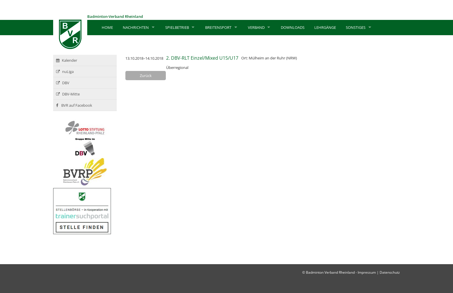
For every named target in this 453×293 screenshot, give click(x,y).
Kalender (66, 60)
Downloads (293, 27)
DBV (62, 82)
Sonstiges (355, 27)
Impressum (367, 272)
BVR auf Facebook (74, 105)
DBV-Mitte (68, 94)
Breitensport (218, 27)
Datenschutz (390, 272)
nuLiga (65, 71)
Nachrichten (136, 27)
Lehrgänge (325, 27)
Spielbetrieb (177, 27)
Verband (256, 27)
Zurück (146, 75)
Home (107, 27)
